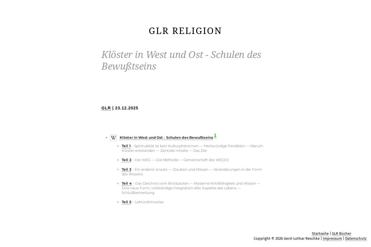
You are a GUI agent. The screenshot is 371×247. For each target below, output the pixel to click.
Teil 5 (126, 202)
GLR (106, 108)
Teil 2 (126, 160)
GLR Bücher (341, 233)
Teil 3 (126, 169)
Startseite (320, 233)
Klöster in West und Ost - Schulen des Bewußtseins (166, 137)
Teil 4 (127, 183)
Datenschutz (356, 238)
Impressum (332, 238)
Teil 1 (126, 146)
